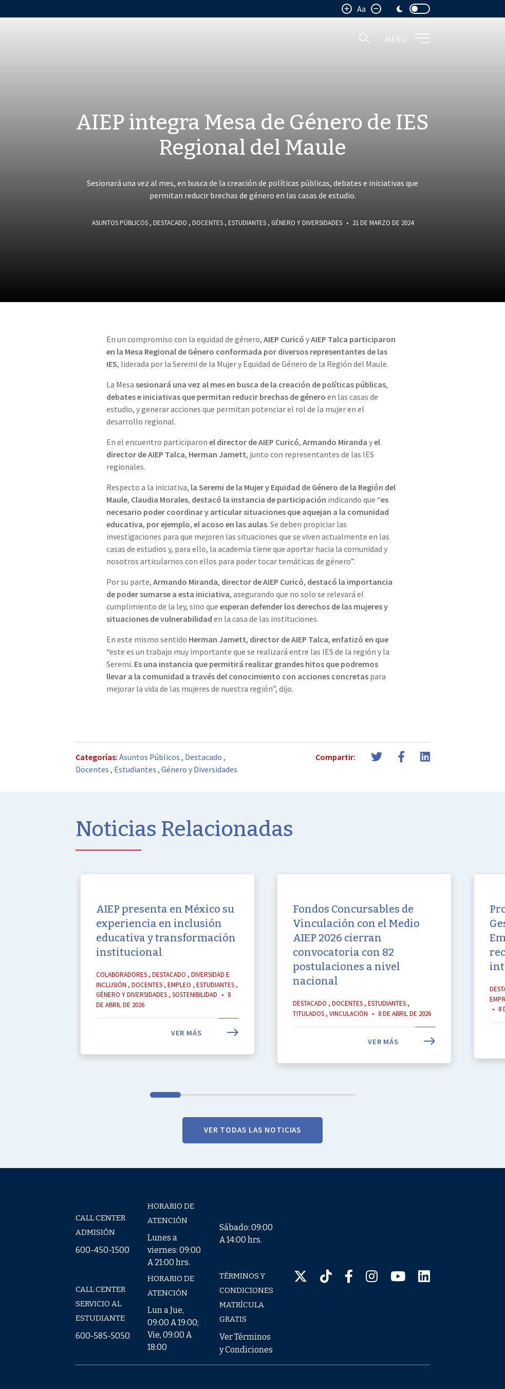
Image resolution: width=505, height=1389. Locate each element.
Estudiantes (247, 222)
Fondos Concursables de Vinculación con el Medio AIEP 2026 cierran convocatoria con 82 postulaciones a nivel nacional (356, 989)
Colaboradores (121, 1018)
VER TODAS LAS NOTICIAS (253, 1173)
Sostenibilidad (194, 1038)
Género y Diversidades (306, 222)
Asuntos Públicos (120, 222)
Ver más (205, 1077)
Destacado (170, 222)
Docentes (207, 222)
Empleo (179, 1028)
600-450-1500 (102, 1250)
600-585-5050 (103, 1336)
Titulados (308, 1057)
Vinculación (348, 1057)
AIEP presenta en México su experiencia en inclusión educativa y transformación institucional (166, 975)
